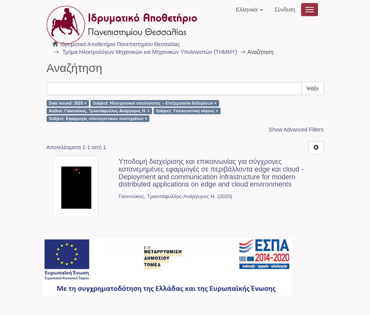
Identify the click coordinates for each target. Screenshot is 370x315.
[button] (249, 9)
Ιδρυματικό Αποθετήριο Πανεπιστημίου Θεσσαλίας (120, 44)
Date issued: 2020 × (68, 103)
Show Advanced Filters (296, 130)
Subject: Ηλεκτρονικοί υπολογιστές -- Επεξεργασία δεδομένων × (155, 103)
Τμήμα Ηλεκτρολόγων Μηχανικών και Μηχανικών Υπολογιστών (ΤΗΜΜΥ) (149, 52)
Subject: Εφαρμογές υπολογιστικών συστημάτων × (98, 118)
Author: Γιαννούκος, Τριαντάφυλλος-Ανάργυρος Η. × (99, 110)
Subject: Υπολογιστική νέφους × (187, 110)
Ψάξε (312, 88)
